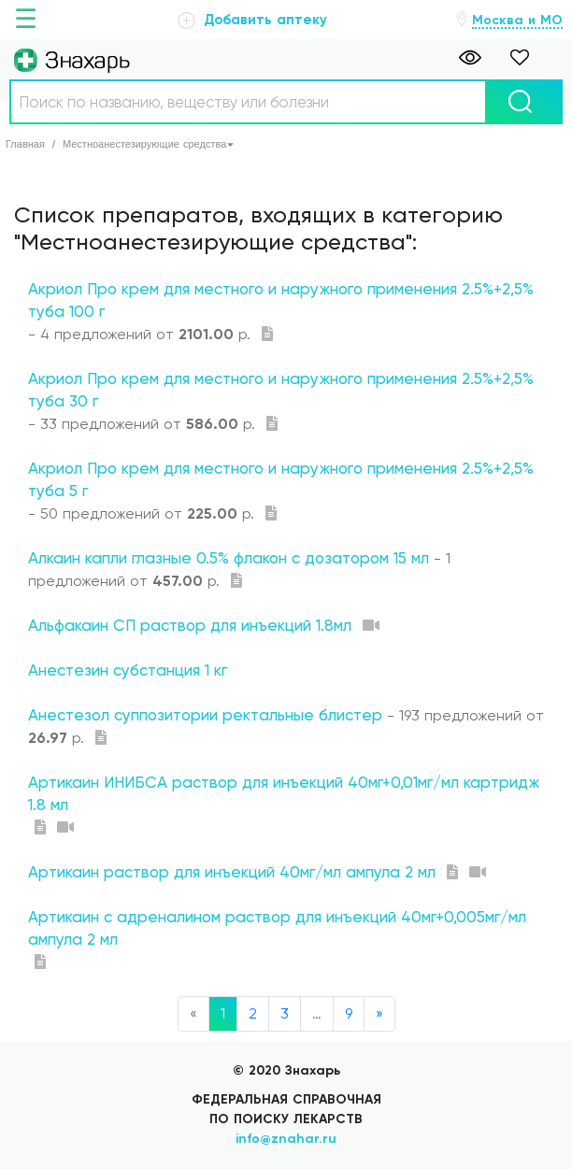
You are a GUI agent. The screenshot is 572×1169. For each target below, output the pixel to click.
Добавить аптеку (252, 19)
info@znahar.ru (286, 1139)
